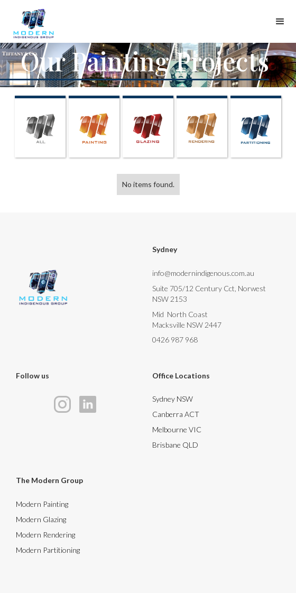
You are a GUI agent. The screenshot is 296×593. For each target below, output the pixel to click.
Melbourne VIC (176, 429)
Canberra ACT (175, 414)
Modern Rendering (45, 534)
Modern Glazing (41, 519)
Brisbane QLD (175, 444)
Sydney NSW (172, 398)
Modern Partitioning (48, 549)
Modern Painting (42, 503)
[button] (280, 19)
